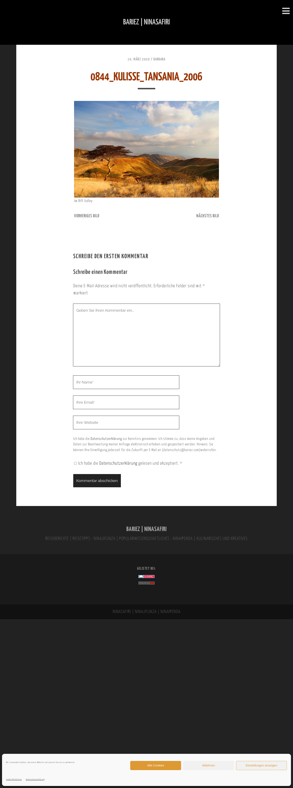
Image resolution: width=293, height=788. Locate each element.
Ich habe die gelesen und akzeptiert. (128, 463)
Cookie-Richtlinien (14, 779)
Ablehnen (208, 765)
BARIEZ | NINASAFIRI (146, 529)
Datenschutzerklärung (35, 779)
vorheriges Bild (86, 216)
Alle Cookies (155, 765)
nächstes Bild (207, 216)
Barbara (159, 59)
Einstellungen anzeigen (261, 765)
